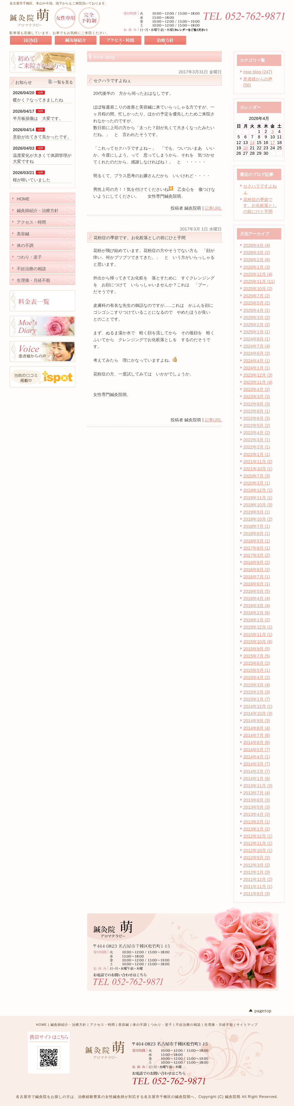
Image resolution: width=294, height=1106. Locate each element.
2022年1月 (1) (256, 454)
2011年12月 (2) (257, 879)
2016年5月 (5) (256, 591)
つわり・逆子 (161, 1024)
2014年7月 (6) (256, 735)
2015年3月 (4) (256, 685)
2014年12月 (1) (257, 706)
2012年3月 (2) (256, 865)
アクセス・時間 (102, 1024)
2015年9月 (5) (256, 648)
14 (252, 142)
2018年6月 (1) (256, 533)
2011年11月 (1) (257, 886)
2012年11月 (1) (257, 843)
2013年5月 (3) (256, 807)
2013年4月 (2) (256, 814)
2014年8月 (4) (256, 728)
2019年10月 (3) (257, 504)
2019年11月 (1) (257, 497)
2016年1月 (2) (256, 620)
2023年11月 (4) (257, 382)
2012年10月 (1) (257, 850)
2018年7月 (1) (256, 526)
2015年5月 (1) (256, 670)
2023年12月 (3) (257, 375)
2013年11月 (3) (257, 785)
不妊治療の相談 (188, 1024)
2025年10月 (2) (257, 288)
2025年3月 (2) (256, 317)
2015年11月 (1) (257, 634)
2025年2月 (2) (256, 324)
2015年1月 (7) (256, 699)
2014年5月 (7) (256, 749)
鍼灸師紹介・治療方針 (68, 1024)
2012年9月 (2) (256, 857)
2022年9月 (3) (256, 404)
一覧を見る (63, 82)
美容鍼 (123, 1024)
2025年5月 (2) (256, 303)
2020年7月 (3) (256, 476)
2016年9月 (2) (256, 562)
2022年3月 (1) (256, 439)
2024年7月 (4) (256, 346)
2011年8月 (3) (256, 893)
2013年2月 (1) (256, 821)
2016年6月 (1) (256, 583)
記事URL (213, 208)
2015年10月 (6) (257, 641)
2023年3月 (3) (256, 396)
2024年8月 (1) (256, 339)
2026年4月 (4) (256, 245)
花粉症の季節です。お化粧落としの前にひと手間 (260, 205)
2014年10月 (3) (257, 713)
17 (272, 142)
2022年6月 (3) (256, 418)
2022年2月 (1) (256, 447)
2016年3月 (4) (256, 605)
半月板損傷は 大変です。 (38, 118)
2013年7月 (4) (256, 793)
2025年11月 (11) (259, 281)
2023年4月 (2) (256, 389)
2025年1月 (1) (256, 332)
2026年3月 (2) (256, 252)
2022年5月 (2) (256, 425)
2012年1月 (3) (256, 872)
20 (245, 148)
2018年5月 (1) (256, 541)
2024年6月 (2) (256, 353)
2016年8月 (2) (256, 569)
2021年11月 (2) (257, 461)
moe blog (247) (257, 71)
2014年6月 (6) (256, 742)
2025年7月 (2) (256, 295)
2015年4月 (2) (256, 677)
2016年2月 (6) (256, 612)
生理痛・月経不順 (218, 1024)
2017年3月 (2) (256, 555)
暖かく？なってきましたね (38, 100)
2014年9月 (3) (256, 720)
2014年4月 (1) (256, 756)
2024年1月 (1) (256, 368)
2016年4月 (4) (256, 598)
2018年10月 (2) (257, 519)
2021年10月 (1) (257, 468)
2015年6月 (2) (256, 663)
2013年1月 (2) (256, 829)
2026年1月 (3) (256, 267)
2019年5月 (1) (256, 512)
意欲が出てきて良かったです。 (42, 136)
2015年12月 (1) (257, 627)
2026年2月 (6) (256, 259)
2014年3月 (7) (256, 764)
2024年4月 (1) (256, 360)
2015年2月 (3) (256, 692)
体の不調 (140, 1024)
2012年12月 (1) (257, 836)
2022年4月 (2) (256, 432)
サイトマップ (247, 1024)
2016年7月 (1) (256, 576)
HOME (41, 1024)
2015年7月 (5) (256, 656)
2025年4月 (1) (256, 310)
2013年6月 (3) (256, 800)
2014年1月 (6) (256, 778)
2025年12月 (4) (257, 274)
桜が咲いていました (31, 179)
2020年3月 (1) (256, 483)
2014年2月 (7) (256, 771)
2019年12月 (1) (257, 490)
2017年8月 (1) (256, 548)
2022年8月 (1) (256, 411)
